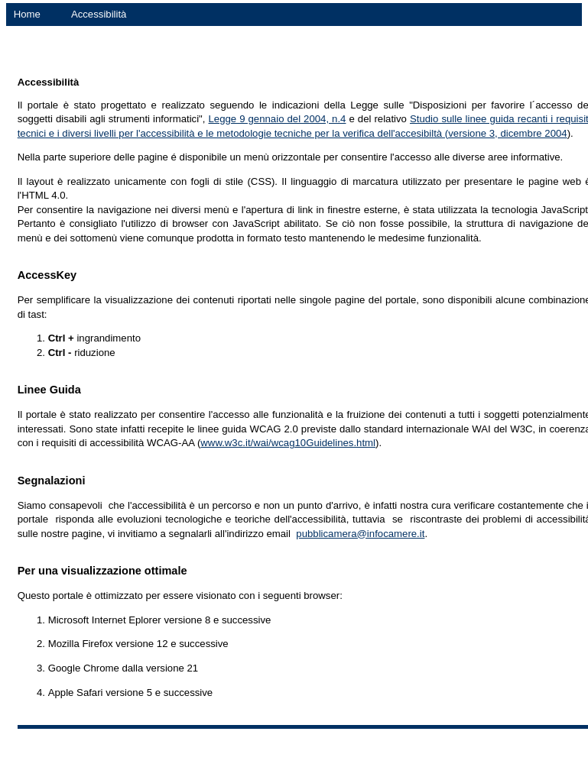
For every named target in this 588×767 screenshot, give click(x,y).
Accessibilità (99, 14)
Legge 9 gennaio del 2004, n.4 (277, 119)
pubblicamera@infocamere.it (360, 533)
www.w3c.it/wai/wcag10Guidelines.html (287, 442)
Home (27, 14)
